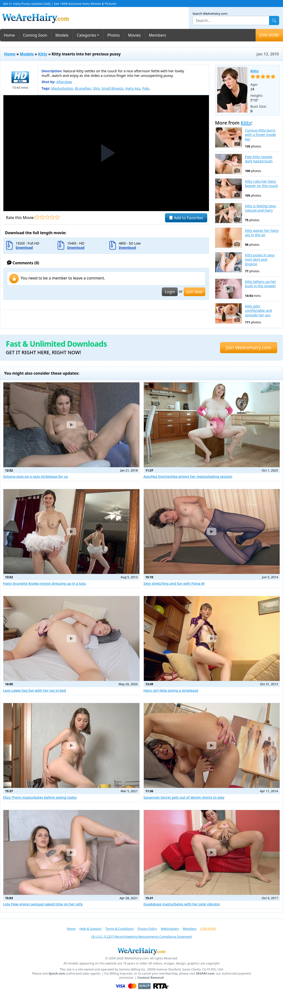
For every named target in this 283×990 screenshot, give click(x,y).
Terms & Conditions (120, 928)
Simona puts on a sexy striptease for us (35, 476)
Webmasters (170, 928)
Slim (96, 88)
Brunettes (83, 88)
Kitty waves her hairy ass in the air (262, 232)
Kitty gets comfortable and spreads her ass (258, 310)
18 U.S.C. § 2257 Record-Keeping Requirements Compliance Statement (141, 936)
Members (157, 35)
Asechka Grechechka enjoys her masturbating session (188, 476)
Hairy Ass (132, 88)
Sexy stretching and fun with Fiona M (174, 583)
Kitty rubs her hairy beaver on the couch (261, 183)
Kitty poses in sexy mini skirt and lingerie (260, 259)
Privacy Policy (147, 928)
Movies (134, 35)
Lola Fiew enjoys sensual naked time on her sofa (42, 904)
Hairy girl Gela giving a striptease (171, 690)
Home (9, 35)
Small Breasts (112, 88)
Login (170, 291)
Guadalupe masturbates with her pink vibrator (182, 904)
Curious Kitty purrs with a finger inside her (260, 134)
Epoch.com (57, 973)
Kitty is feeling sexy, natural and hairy (261, 208)
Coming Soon (35, 35)
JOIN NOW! (269, 35)
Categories (86, 35)
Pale (145, 88)
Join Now (194, 291)
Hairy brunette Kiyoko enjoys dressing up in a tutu (44, 583)
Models (62, 35)
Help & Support (90, 928)
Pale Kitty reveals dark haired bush (259, 159)
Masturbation (62, 88)
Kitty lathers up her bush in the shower (260, 283)
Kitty (42, 54)
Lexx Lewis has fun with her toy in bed (34, 690)
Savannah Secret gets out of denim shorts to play (184, 797)
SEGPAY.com (205, 973)
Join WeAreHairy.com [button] (248, 347)
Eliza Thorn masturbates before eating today (40, 797)
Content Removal (150, 978)
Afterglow (64, 82)
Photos (113, 35)
